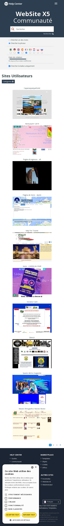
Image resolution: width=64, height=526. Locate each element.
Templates (46, 458)
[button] (21, 520)
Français (51, 502)
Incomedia (46, 479)
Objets (44, 461)
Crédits (45, 464)
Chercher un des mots (19, 40)
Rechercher (49, 34)
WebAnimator (48, 485)
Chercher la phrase (18, 43)
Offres (44, 468)
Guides (14, 458)
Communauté (17, 461)
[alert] (20, 494)
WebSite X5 (47, 482)
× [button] (36, 467)
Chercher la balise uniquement (22, 66)
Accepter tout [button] (12, 515)
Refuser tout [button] (29, 515)
